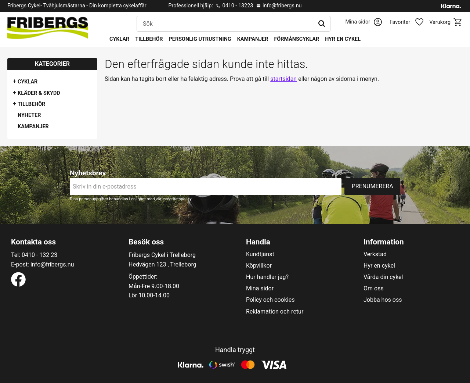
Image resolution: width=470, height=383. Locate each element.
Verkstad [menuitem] (375, 254)
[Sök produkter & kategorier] (225, 24)
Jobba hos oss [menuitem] (383, 300)
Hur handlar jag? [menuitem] (267, 277)
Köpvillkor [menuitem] (259, 265)
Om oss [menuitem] (374, 288)
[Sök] (321, 24)
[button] (410, 22)
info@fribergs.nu (282, 6)
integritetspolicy (176, 199)
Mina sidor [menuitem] (260, 288)
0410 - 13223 (237, 6)
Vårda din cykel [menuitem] (383, 277)
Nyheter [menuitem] (29, 115)
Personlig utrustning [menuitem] (200, 39)
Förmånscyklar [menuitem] (296, 39)
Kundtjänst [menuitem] (260, 254)
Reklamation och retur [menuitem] (274, 311)
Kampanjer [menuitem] (252, 39)
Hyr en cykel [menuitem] (343, 39)
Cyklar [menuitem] (119, 39)
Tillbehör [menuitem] (149, 39)
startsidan (283, 78)
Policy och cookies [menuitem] (270, 300)
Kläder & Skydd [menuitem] (39, 93)
